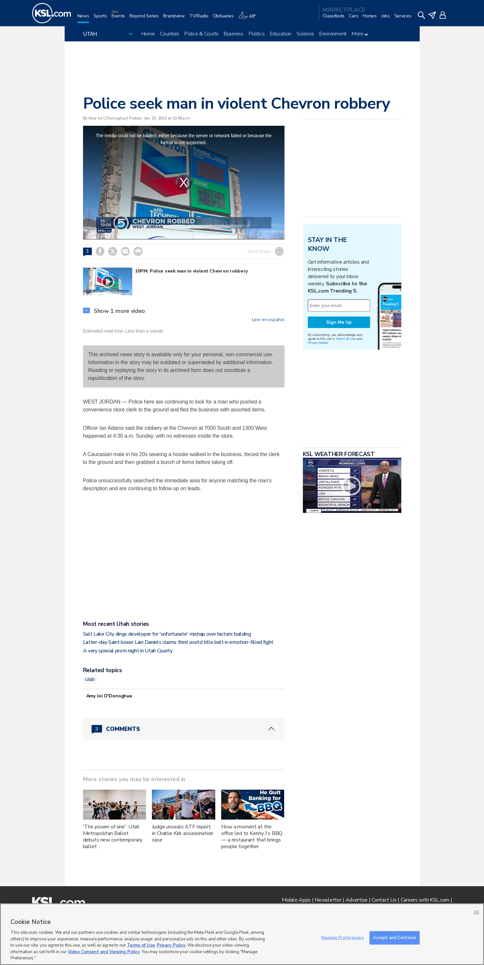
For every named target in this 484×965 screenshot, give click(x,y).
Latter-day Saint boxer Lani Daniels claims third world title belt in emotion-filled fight (178, 642)
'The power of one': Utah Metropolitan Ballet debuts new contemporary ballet (113, 836)
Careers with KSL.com (425, 900)
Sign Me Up (339, 322)
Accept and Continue (394, 937)
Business (233, 33)
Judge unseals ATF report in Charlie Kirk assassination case (182, 833)
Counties (169, 33)
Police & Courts (201, 33)
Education (280, 33)
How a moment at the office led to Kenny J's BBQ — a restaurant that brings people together (252, 836)
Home (148, 33)
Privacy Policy (171, 945)
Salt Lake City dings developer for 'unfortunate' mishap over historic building (167, 634)
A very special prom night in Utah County (128, 650)
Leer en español (268, 320)
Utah (90, 679)
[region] (242, 934)
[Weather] (249, 18)
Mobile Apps (296, 900)
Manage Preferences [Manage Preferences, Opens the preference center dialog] (342, 937)
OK (476, 912)
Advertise (357, 900)
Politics (257, 33)
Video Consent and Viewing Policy (104, 952)
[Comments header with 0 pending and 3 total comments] (183, 729)
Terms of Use (346, 339)
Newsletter (328, 900)
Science (305, 33)
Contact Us (383, 900)
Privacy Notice (318, 342)
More (360, 33)
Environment (333, 33)
